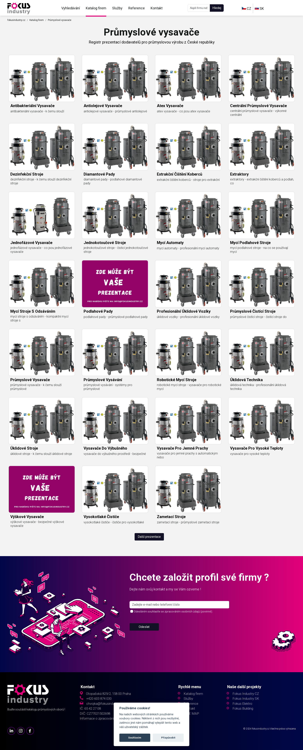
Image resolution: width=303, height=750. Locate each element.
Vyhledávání (70, 8)
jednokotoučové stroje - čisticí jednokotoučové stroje (116, 250)
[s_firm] (179, 604)
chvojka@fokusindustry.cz (105, 703)
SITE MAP (191, 713)
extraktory (239, 174)
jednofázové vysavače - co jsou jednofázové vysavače (41, 250)
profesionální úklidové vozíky (184, 311)
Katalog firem (96, 8)
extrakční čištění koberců (179, 174)
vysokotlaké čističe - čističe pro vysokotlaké (114, 522)
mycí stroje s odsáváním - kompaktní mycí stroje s (39, 318)
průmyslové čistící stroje (252, 311)
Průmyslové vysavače (59, 20)
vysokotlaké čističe (101, 517)
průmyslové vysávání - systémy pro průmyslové (108, 387)
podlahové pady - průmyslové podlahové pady (116, 317)
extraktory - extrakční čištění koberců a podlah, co (262, 181)
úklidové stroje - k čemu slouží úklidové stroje (41, 454)
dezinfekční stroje (26, 174)
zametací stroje (171, 517)
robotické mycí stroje (176, 380)
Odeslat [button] (144, 627)
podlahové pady (98, 311)
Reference (136, 8)
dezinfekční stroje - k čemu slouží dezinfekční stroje (40, 181)
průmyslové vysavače (30, 380)
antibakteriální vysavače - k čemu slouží (37, 111)
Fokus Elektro (242, 703)
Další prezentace (149, 537)
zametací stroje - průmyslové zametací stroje (188, 522)
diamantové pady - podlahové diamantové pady (113, 181)
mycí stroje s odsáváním (32, 311)
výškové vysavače (27, 517)
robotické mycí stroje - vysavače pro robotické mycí (189, 387)
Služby (117, 8)
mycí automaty (170, 243)
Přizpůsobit (168, 737)
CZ (246, 8)
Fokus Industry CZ (245, 693)
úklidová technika (246, 380)
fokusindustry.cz (16, 20)
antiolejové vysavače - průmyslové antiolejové (115, 111)
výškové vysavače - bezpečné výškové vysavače (37, 524)
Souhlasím (134, 737)
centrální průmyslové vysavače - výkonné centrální (258, 113)
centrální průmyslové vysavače (258, 106)
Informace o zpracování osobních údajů (108, 718)
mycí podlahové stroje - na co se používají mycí (259, 250)
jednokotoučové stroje (105, 243)
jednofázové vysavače (31, 243)
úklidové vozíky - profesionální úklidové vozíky (188, 317)
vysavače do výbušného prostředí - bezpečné (115, 454)
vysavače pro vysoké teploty (256, 448)
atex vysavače (170, 106)
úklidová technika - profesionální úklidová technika (258, 387)
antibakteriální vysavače (32, 106)
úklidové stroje (24, 448)
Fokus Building (242, 708)
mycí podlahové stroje (250, 243)
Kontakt (157, 8)
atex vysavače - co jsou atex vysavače (183, 111)
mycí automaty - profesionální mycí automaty (188, 248)
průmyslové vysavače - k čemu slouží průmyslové (36, 387)
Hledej (216, 8)
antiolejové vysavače (103, 106)
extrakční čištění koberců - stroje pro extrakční (188, 180)
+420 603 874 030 (99, 698)
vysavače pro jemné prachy (182, 448)
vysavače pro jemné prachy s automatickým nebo (187, 455)
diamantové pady (99, 174)
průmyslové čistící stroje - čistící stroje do (258, 317)
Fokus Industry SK (245, 698)
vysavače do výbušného (105, 448)
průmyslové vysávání (103, 380)
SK (259, 8)
